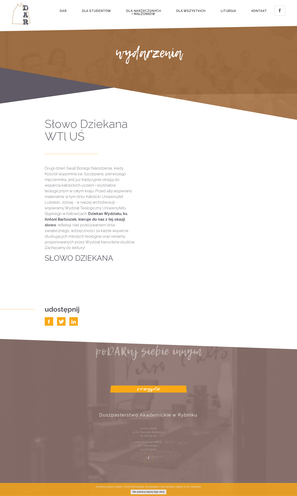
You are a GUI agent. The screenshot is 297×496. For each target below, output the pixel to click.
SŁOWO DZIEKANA (79, 258)
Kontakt (259, 11)
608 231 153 (150, 437)
